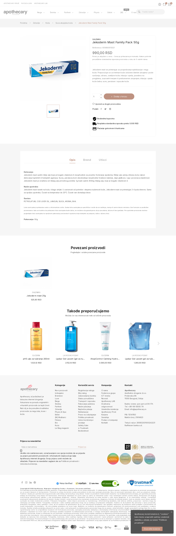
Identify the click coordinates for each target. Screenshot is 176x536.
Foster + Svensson (67, 488)
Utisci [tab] (103, 159)
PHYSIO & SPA (26, 3)
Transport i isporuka (86, 401)
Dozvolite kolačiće (152, 529)
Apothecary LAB (108, 401)
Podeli (101, 109)
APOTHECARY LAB (40, 3)
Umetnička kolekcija (109, 409)
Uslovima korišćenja (28, 464)
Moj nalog (82, 393)
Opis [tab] (72, 159)
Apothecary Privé (108, 412)
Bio (56, 423)
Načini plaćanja (84, 407)
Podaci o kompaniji (109, 420)
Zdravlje (58, 409)
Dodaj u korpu (120, 96)
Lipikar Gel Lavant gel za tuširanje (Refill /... (140, 359)
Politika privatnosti (86, 417)
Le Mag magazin (62, 428)
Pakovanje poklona (86, 404)
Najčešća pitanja (85, 409)
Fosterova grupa (108, 393)
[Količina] (96, 96)
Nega (57, 401)
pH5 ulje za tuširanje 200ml (36, 359)
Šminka (58, 404)
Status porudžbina (86, 398)
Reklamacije (83, 412)
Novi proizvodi (61, 390)
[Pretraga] (150, 11)
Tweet (105, 109)
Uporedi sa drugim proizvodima (106, 104)
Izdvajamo (59, 393)
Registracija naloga (86, 390)
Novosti (104, 398)
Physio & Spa (60, 412)
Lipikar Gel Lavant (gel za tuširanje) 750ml (71, 359)
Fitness (58, 420)
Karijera (104, 415)
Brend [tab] (87, 159)
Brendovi (59, 396)
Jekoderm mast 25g (36, 295)
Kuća (57, 425)
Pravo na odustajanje (87, 415)
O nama (104, 390)
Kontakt (104, 423)
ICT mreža (105, 396)
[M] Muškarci (60, 417)
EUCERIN (36, 355)
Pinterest (110, 109)
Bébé (57, 415)
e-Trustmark (83, 428)
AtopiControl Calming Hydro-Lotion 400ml (105, 359)
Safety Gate (83, 425)
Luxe (57, 398)
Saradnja (105, 417)
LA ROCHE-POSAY (70, 355)
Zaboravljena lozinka (87, 396)
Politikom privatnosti (69, 461)
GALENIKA (36, 292)
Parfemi (58, 407)
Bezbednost (83, 431)
